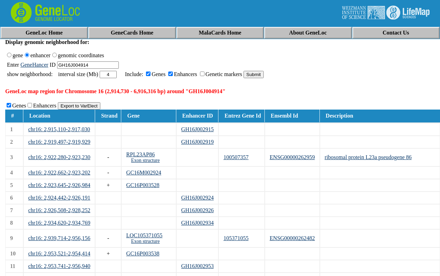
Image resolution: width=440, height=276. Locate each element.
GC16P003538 (142, 253)
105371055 (235, 238)
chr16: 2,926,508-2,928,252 (59, 210)
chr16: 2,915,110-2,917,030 (59, 129)
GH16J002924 (197, 198)
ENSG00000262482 (292, 238)
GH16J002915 (197, 129)
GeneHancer (34, 65)
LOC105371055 (144, 235)
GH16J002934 (197, 223)
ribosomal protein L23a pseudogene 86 (368, 157)
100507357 (235, 157)
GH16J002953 (197, 266)
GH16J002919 (197, 142)
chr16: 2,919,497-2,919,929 (59, 142)
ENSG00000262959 (292, 157)
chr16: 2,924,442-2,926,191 (59, 198)
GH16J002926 (197, 210)
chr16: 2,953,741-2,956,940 (59, 266)
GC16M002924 (143, 173)
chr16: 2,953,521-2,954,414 (59, 253)
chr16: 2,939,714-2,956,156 (59, 238)
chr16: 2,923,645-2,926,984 (59, 185)
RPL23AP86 (140, 154)
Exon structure (145, 160)
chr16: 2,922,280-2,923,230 (59, 157)
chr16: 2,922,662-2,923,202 (59, 173)
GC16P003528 (142, 185)
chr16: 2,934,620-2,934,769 (59, 223)
